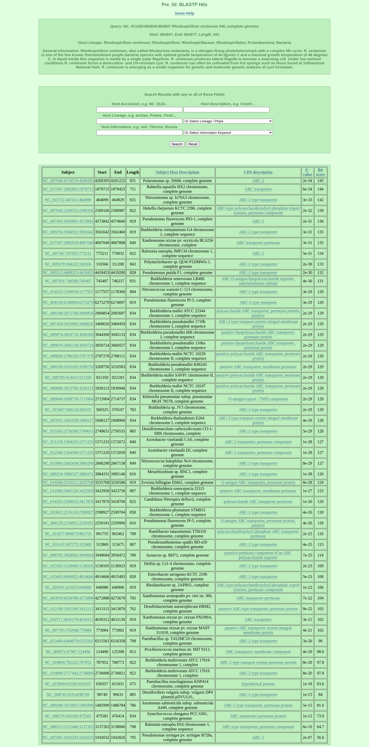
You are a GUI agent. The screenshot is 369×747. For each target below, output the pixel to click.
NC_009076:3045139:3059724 (68, 345)
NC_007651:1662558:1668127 (68, 420)
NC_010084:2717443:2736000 (68, 673)
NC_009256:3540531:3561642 (68, 232)
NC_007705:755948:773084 (68, 630)
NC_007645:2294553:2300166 (68, 210)
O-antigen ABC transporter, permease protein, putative (258, 523)
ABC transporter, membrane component (258, 651)
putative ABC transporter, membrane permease (258, 367)
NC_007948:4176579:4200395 (68, 180)
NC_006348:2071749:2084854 (68, 313)
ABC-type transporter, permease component (258, 727)
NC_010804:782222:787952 (68, 662)
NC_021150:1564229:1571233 (68, 442)
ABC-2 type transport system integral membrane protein (258, 323)
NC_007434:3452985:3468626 (68, 324)
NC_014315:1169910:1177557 (68, 292)
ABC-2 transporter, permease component (258, 442)
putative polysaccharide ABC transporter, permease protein (258, 356)
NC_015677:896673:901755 (68, 534)
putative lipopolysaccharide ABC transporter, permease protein (258, 334)
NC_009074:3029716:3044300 (68, 334)
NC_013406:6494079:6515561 (68, 641)
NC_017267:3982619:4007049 (68, 242)
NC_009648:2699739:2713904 (68, 399)
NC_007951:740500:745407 (68, 281)
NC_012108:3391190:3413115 (68, 609)
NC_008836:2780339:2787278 (68, 356)
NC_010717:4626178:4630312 (68, 619)
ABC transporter (258, 189)
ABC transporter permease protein (258, 716)
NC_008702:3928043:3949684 (68, 555)
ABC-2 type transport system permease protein (258, 662)
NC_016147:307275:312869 (68, 544)
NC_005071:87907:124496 (68, 651)
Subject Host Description (177, 172)
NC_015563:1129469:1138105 (68, 566)
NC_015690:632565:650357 (68, 684)
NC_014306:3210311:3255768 (68, 482)
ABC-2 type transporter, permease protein (258, 705)
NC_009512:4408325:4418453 (68, 272)
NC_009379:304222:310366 (68, 264)
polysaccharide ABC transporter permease (258, 501)
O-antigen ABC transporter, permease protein (258, 482)
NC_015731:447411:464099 (68, 200)
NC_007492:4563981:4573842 (68, 221)
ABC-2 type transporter (258, 200)
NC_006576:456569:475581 (68, 716)
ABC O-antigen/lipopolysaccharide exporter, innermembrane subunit (258, 280)
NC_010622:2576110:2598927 (68, 512)
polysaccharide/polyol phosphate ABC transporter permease (258, 533)
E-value (307, 172)
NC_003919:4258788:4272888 (68, 598)
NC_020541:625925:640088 (68, 587)
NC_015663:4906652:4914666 (68, 576)
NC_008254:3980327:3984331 (68, 474)
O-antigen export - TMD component (258, 399)
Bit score (320, 172)
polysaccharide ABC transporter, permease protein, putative (258, 313)
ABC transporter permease (258, 242)
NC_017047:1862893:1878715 (68, 189)
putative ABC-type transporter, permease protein (258, 609)
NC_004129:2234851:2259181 (68, 523)
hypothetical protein (258, 684)
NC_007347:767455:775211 (68, 253)
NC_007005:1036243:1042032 (68, 737)
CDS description (258, 172)
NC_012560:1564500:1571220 (68, 452)
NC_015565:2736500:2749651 (68, 431)
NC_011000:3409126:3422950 (68, 491)
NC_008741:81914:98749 (68, 694)
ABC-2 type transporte (258, 302)
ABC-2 (258, 180)
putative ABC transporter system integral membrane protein (258, 630)
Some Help (184, 13)
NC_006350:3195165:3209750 (68, 367)
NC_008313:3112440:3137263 (68, 727)
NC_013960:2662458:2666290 (68, 463)
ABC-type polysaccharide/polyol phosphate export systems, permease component (258, 210)
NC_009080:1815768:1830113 (68, 388)
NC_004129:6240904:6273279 (68, 302)
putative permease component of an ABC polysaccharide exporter (258, 555)
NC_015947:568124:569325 (68, 409)
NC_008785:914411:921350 (68, 377)
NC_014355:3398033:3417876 (68, 501)
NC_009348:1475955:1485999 (68, 705)
